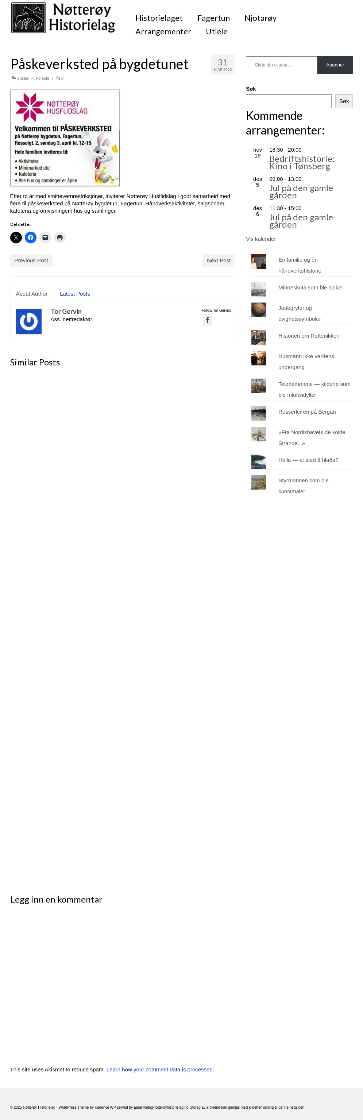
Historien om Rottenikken (309, 336)
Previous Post (32, 260)
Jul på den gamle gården (301, 191)
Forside (42, 78)
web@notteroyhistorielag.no (166, 1107)
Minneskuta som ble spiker (310, 287)
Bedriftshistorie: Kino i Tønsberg (302, 162)
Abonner (335, 65)
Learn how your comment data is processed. (160, 1069)
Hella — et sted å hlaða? (308, 460)
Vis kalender (261, 239)
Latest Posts (75, 294)
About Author (32, 294)
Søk (251, 89)
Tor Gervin (66, 311)
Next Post (219, 260)
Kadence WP (105, 1107)
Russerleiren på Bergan (307, 412)
